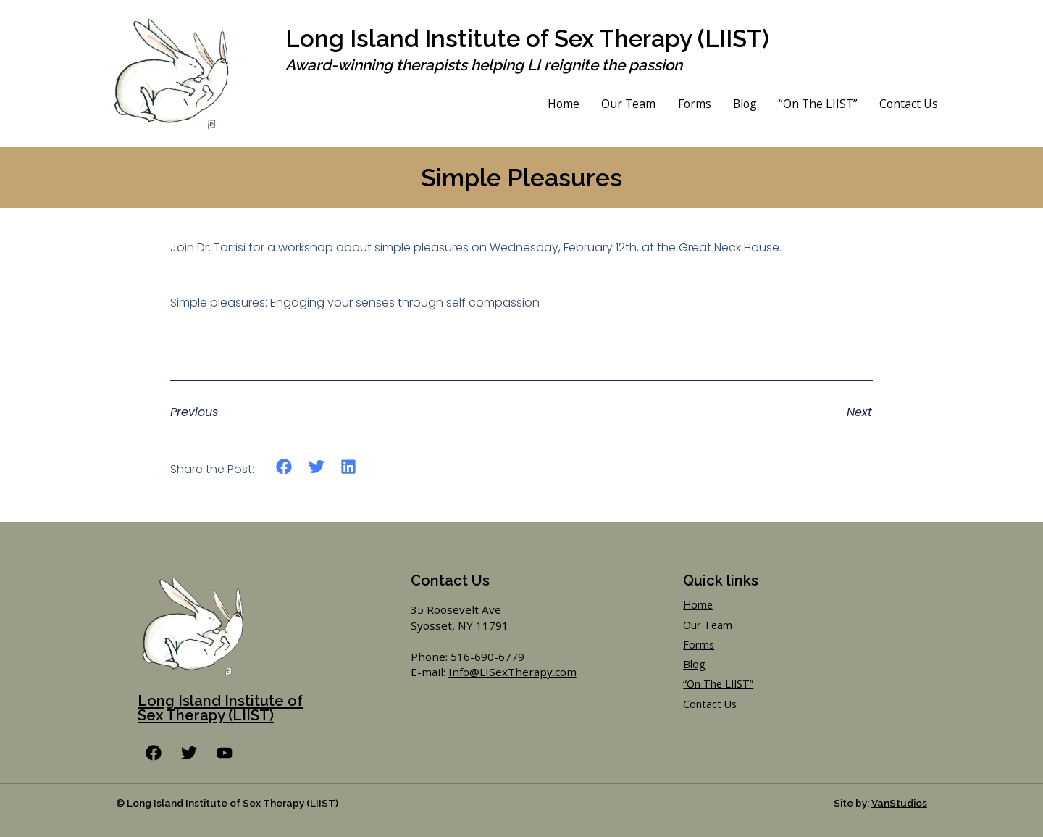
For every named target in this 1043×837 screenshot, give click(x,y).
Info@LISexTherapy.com (512, 672)
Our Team (624, 104)
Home (559, 104)
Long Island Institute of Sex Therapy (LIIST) (534, 38)
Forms (691, 104)
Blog (742, 104)
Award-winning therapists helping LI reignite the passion (482, 65)
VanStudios (899, 803)
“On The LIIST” (816, 104)
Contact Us (908, 104)
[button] (284, 467)
